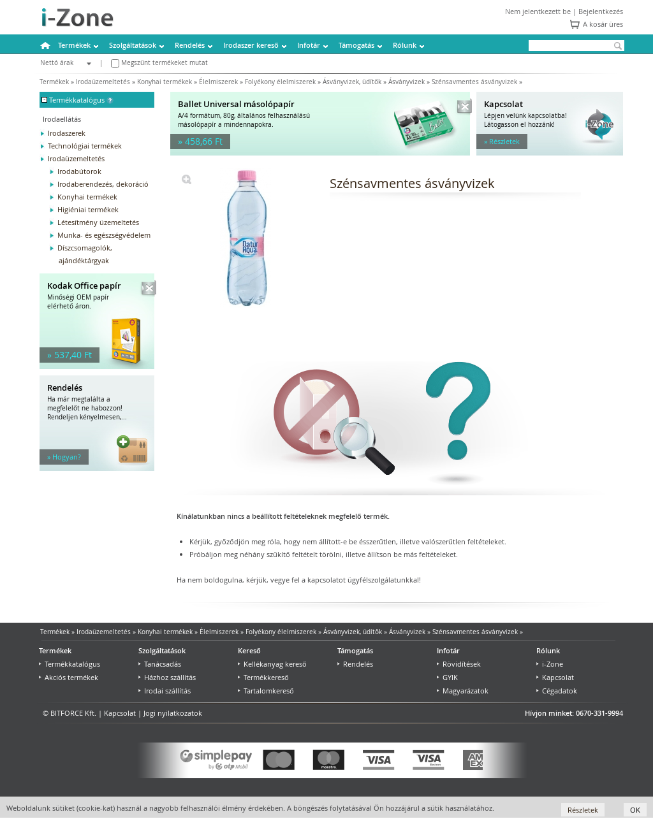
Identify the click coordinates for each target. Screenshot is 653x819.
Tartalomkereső (266, 690)
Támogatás (356, 45)
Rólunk (404, 45)
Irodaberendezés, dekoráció (103, 184)
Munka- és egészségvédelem (103, 235)
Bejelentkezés (600, 11)
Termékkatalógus (69, 664)
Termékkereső (263, 677)
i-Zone (549, 664)
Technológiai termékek (85, 145)
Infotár (308, 45)
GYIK (447, 677)
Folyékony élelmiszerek (280, 82)
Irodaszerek (66, 133)
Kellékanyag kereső (272, 664)
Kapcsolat (555, 677)
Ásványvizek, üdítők (352, 82)
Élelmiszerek (218, 82)
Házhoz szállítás (167, 677)
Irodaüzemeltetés (103, 82)
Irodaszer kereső (251, 45)
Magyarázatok (462, 690)
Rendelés (190, 45)
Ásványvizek (406, 82)
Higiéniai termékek (88, 209)
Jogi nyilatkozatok (172, 713)
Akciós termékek (68, 677)
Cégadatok (556, 690)
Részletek (583, 810)
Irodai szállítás (164, 690)
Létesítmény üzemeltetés (98, 222)
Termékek (74, 45)
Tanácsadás (159, 664)
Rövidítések (459, 664)
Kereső (249, 650)
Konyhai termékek (164, 82)
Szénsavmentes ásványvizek (474, 82)
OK (635, 810)
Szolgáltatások (132, 45)
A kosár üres (603, 24)
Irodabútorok (79, 171)
